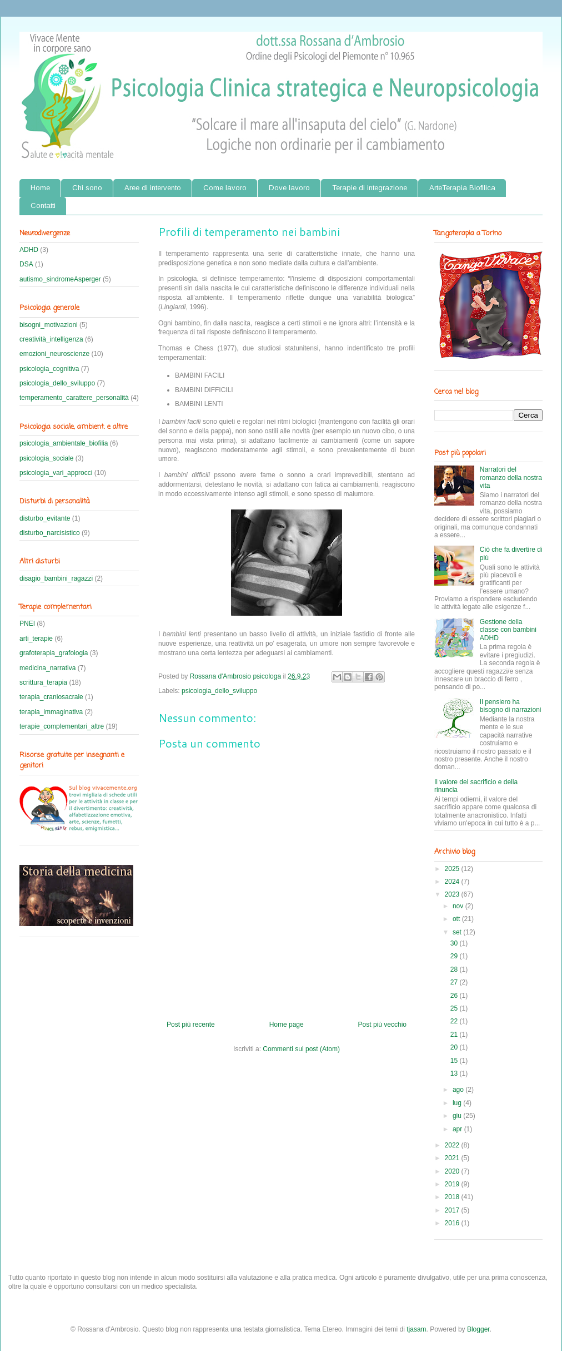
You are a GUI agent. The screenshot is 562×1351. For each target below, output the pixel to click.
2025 (453, 869)
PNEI (27, 623)
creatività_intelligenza (51, 339)
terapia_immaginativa (51, 712)
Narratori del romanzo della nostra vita (511, 477)
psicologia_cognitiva (49, 369)
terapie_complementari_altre (61, 726)
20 (455, 1047)
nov (459, 906)
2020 (453, 1171)
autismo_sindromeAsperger (60, 279)
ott (457, 919)
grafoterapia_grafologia (53, 653)
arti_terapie (36, 638)
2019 (453, 1184)
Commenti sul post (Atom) (301, 1049)
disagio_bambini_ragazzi (56, 578)
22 (455, 1021)
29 (455, 956)
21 (455, 1034)
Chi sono (87, 188)
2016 (453, 1223)
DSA (26, 264)
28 (455, 969)
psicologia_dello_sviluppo (219, 691)
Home (40, 188)
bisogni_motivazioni (48, 325)
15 (455, 1061)
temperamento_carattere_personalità (74, 398)
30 (455, 943)
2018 (453, 1197)
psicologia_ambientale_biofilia (63, 443)
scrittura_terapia (43, 682)
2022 (453, 1145)
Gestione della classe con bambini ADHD (508, 630)
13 (455, 1073)
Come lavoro (225, 188)
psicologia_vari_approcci (55, 473)
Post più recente (191, 1024)
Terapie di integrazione (369, 188)
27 (455, 982)
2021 (453, 1158)
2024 (453, 881)
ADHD (28, 250)
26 (455, 995)
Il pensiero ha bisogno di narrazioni (510, 706)
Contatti (43, 205)
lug (458, 1103)
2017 (453, 1210)
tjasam (416, 1329)
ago (459, 1089)
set (458, 932)
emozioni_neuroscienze (54, 354)
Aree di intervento (152, 188)
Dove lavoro (289, 188)
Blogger (478, 1329)
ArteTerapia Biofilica (462, 188)
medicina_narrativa (47, 668)
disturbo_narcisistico (49, 533)
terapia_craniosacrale (51, 697)
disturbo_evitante (44, 518)
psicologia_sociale (46, 458)
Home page (286, 1024)
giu (458, 1116)
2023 (453, 894)
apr (458, 1129)
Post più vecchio (382, 1024)
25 (455, 1008)
